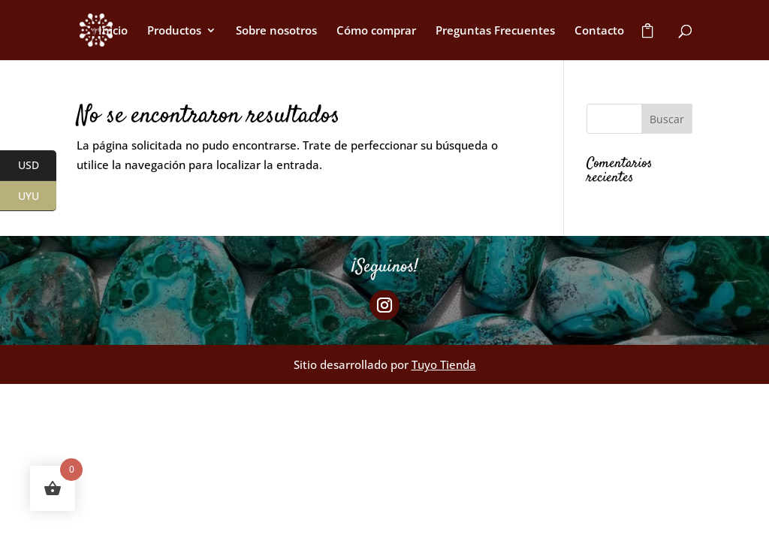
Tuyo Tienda (444, 364)
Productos (174, 31)
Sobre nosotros (276, 31)
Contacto (599, 31)
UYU (37, 196)
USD (37, 166)
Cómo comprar (376, 31)
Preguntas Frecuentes (495, 31)
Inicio (113, 31)
